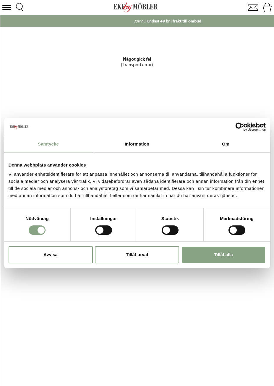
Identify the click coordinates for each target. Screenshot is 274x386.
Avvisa (50, 254)
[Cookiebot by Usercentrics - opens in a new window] (240, 126)
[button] (6, 7)
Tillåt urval (137, 254)
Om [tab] (225, 143)
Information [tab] (137, 143)
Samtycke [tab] (48, 143)
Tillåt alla (223, 254)
